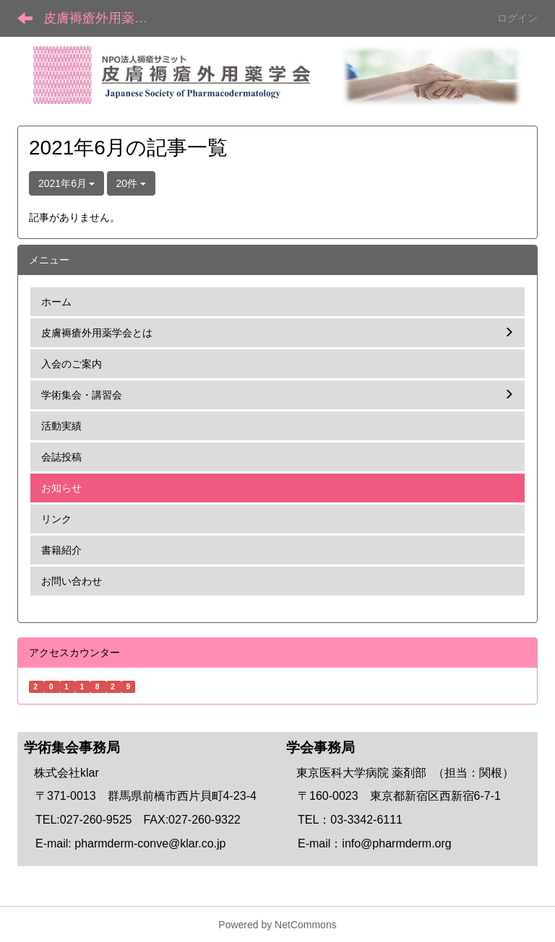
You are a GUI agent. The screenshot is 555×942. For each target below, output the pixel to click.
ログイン (517, 18)
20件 (131, 183)
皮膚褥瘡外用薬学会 (101, 18)
